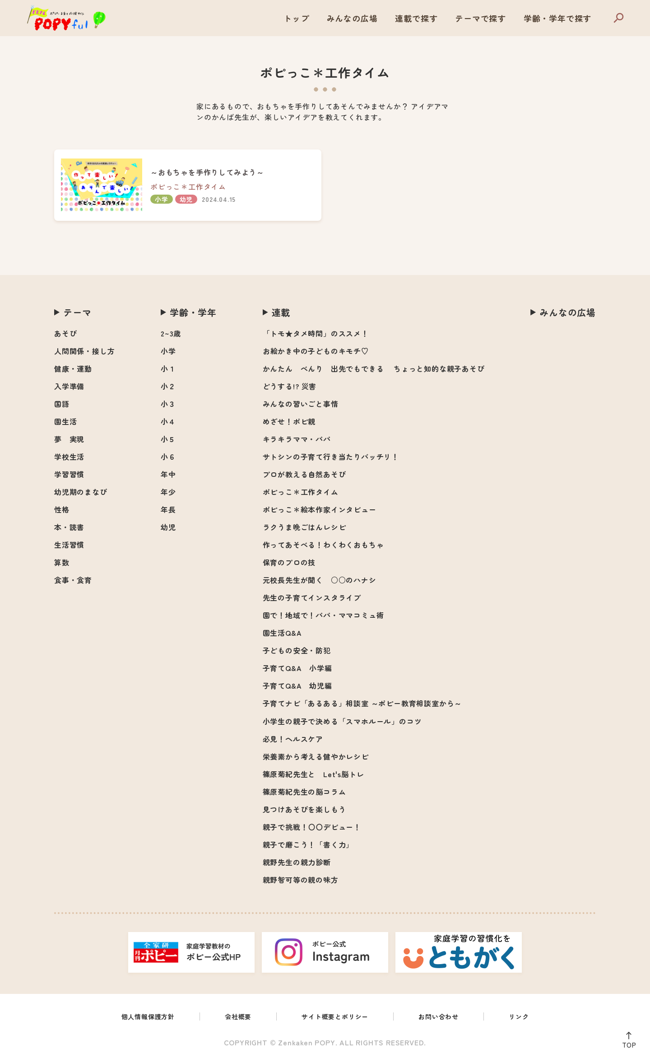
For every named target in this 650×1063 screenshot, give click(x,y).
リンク (531, 1017)
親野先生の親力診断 (297, 862)
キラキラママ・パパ (297, 439)
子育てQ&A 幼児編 (297, 685)
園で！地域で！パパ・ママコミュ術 (323, 615)
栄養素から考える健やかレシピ (316, 756)
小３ (168, 403)
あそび (65, 333)
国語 (62, 403)
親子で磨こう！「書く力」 (308, 844)
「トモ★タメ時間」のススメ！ (316, 333)
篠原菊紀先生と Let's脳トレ (313, 774)
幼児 (168, 527)
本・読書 (69, 527)
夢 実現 (69, 439)
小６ (168, 456)
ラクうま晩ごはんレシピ (304, 527)
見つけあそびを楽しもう (304, 809)
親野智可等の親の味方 (301, 879)
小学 (168, 350)
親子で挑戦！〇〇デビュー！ (312, 826)
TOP (626, 1042)
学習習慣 (69, 474)
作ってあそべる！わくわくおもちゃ (323, 544)
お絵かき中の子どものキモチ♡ (316, 350)
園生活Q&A (282, 632)
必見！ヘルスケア (293, 738)
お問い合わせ (447, 1017)
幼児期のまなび (80, 491)
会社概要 (233, 1017)
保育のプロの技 (289, 562)
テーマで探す (480, 18)
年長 (168, 509)
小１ (168, 368)
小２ (168, 386)
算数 (62, 562)
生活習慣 (69, 544)
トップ (296, 18)
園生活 (65, 421)
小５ (168, 439)
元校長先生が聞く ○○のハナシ (319, 579)
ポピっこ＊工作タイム (301, 491)
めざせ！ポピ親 (289, 421)
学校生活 (69, 456)
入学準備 (69, 386)
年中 (168, 474)
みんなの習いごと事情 (301, 403)
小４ (168, 421)
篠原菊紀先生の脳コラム (304, 791)
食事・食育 (73, 579)
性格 (62, 509)
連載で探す (416, 18)
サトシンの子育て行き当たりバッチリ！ (331, 456)
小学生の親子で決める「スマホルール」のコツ (342, 721)
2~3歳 (171, 333)
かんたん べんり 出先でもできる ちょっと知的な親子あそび (374, 368)
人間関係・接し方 (84, 350)
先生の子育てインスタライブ (312, 597)
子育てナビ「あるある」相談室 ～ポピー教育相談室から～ (362, 703)
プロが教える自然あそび (304, 474)
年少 (168, 491)
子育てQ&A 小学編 (297, 667)
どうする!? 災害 (289, 386)
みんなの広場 (352, 18)
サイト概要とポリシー (336, 1017)
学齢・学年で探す (557, 18)
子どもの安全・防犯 (297, 650)
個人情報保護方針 (137, 1017)
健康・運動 (73, 368)
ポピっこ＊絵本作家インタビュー (319, 509)
